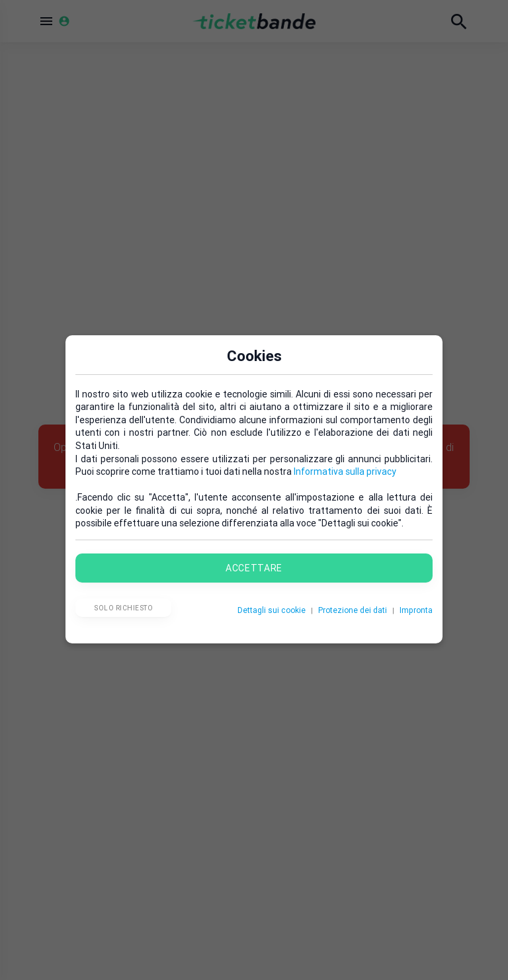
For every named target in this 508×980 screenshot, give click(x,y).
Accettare (254, 568)
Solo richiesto (123, 608)
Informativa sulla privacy (345, 471)
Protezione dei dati (352, 610)
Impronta (416, 610)
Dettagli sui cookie (271, 610)
